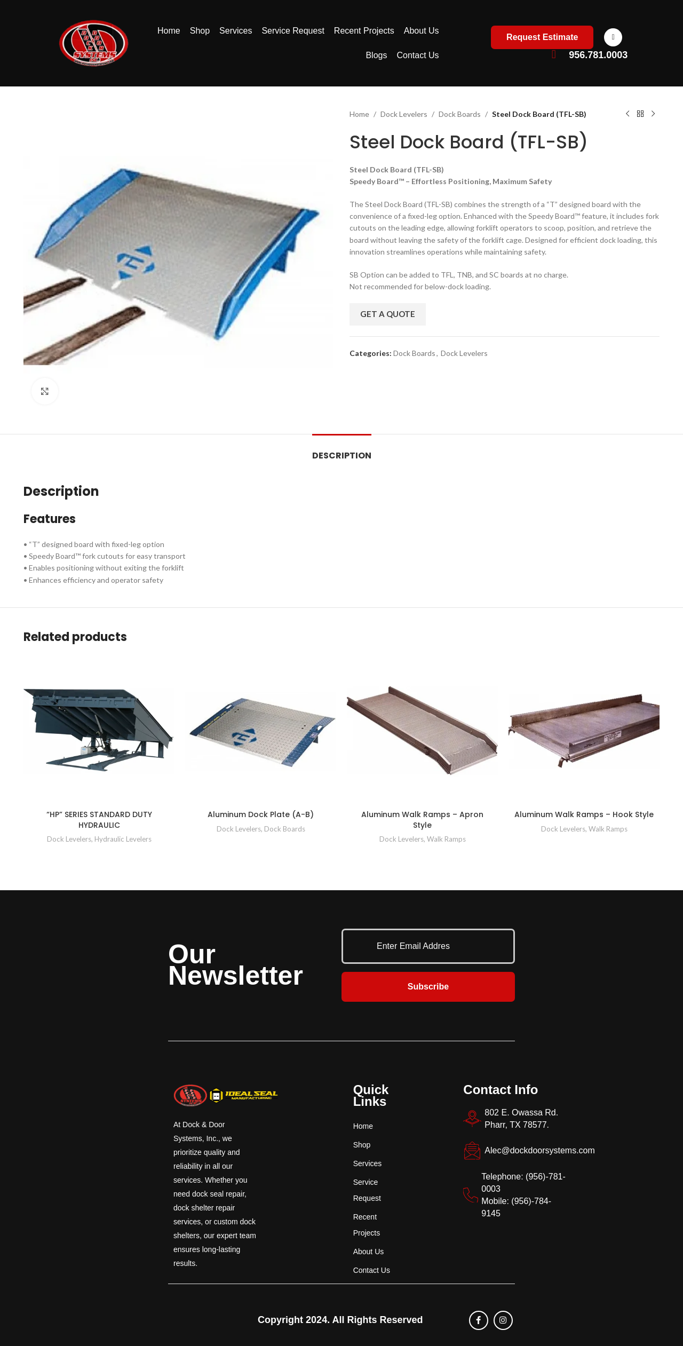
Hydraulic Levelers (123, 839)
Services (235, 30)
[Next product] (653, 114)
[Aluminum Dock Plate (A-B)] (260, 730)
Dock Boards (460, 113)
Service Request (292, 30)
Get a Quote (387, 314)
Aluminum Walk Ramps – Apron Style (422, 819)
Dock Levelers (403, 113)
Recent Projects (364, 30)
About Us (421, 30)
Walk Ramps (446, 839)
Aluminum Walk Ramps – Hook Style (584, 814)
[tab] (341, 450)
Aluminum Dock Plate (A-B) (261, 814)
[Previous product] (627, 114)
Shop (200, 30)
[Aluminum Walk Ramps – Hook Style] (584, 730)
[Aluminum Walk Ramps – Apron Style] (422, 730)
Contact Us (417, 55)
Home (168, 30)
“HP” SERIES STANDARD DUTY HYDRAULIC (99, 819)
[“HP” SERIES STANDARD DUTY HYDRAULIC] (98, 730)
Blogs (376, 55)
